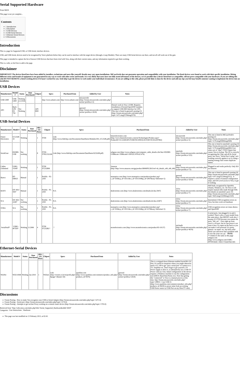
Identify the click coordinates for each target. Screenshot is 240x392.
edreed (178, 165)
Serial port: (21, 302)
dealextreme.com (117, 191)
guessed (83, 108)
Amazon (114, 166)
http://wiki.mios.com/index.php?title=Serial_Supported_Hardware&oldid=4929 (41, 308)
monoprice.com (116, 177)
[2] (215, 137)
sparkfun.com (81, 273)
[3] (238, 144)
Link (55, 137)
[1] (141, 111)
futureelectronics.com (119, 136)
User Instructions (15, 310)
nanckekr (179, 151)
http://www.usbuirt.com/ (51, 100)
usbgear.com (115, 152)
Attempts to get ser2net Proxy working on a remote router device (40, 304)
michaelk (179, 225)
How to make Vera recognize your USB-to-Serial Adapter (38, 300)
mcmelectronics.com (118, 227)
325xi (178, 189)
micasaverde (84, 98)
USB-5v (168, 282)
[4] (237, 172)
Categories (4, 310)
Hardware (26, 310)
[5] (232, 192)
